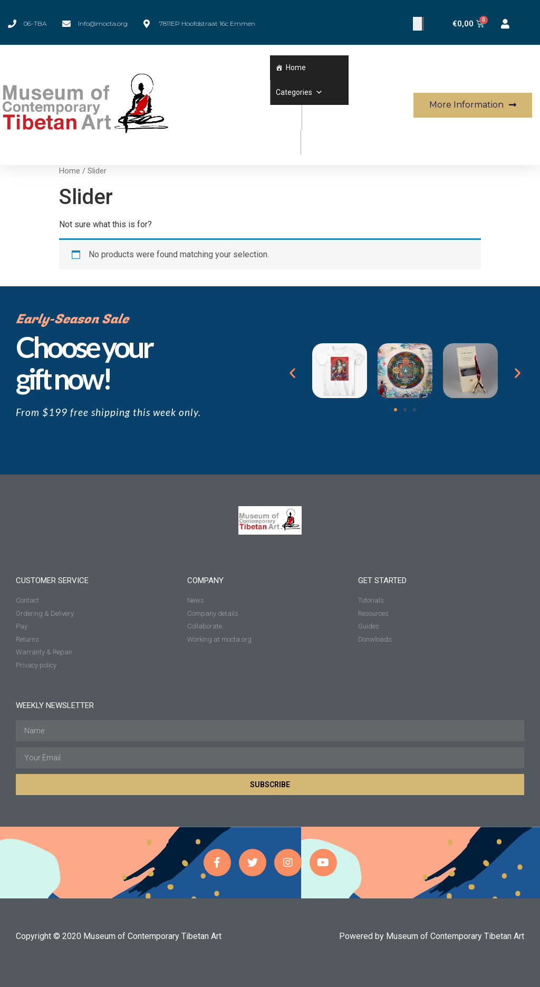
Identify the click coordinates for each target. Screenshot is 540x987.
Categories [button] (299, 92)
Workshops (324, 142)
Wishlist (320, 117)
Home (296, 67)
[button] (317, 92)
